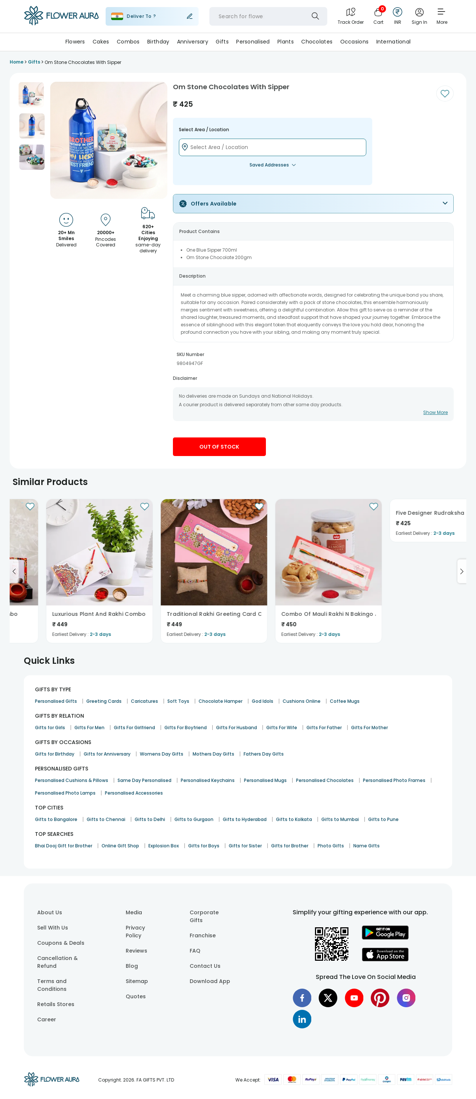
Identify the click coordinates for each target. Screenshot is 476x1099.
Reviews (136, 950)
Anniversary (192, 41)
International (393, 41)
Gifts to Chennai (106, 819)
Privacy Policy (135, 931)
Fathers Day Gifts (264, 754)
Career (46, 1019)
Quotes (136, 996)
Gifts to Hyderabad (245, 819)
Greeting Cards (104, 701)
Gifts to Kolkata (294, 819)
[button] (31, 94)
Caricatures (144, 701)
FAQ (195, 950)
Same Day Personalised (144, 780)
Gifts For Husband (236, 727)
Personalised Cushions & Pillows (71, 780)
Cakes (101, 41)
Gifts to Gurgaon (193, 819)
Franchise (203, 935)
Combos (128, 41)
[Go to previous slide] (14, 571)
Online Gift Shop (120, 846)
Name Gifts (366, 846)
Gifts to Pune (383, 819)
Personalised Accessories (134, 793)
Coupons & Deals (60, 943)
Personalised (253, 41)
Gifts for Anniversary (107, 754)
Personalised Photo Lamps (65, 793)
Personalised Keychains (208, 780)
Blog (132, 966)
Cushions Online (302, 701)
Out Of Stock (219, 446)
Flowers (75, 41)
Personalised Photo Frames (394, 780)
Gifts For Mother (369, 727)
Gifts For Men (89, 727)
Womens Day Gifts (161, 754)
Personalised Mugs (265, 780)
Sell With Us (52, 927)
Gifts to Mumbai (340, 819)
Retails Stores (55, 1004)
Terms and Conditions (52, 985)
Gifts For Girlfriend (134, 727)
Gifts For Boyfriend (185, 727)
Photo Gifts (331, 846)
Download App (210, 981)
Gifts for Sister (245, 846)
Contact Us (205, 966)
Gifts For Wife (281, 727)
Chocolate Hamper (220, 701)
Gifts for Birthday (54, 754)
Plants (285, 41)
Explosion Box (163, 846)
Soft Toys (178, 701)
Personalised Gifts (56, 701)
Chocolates (316, 41)
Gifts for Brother (289, 846)
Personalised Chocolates (325, 780)
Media (134, 912)
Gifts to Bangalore (56, 819)
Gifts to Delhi (150, 819)
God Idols (262, 701)
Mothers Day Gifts (213, 754)
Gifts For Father (324, 727)
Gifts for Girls (50, 727)
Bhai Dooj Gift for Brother (63, 846)
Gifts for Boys (203, 846)
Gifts (222, 41)
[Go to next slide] (461, 571)
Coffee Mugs (345, 701)
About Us (49, 912)
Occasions (354, 41)
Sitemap (137, 981)
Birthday (158, 41)
